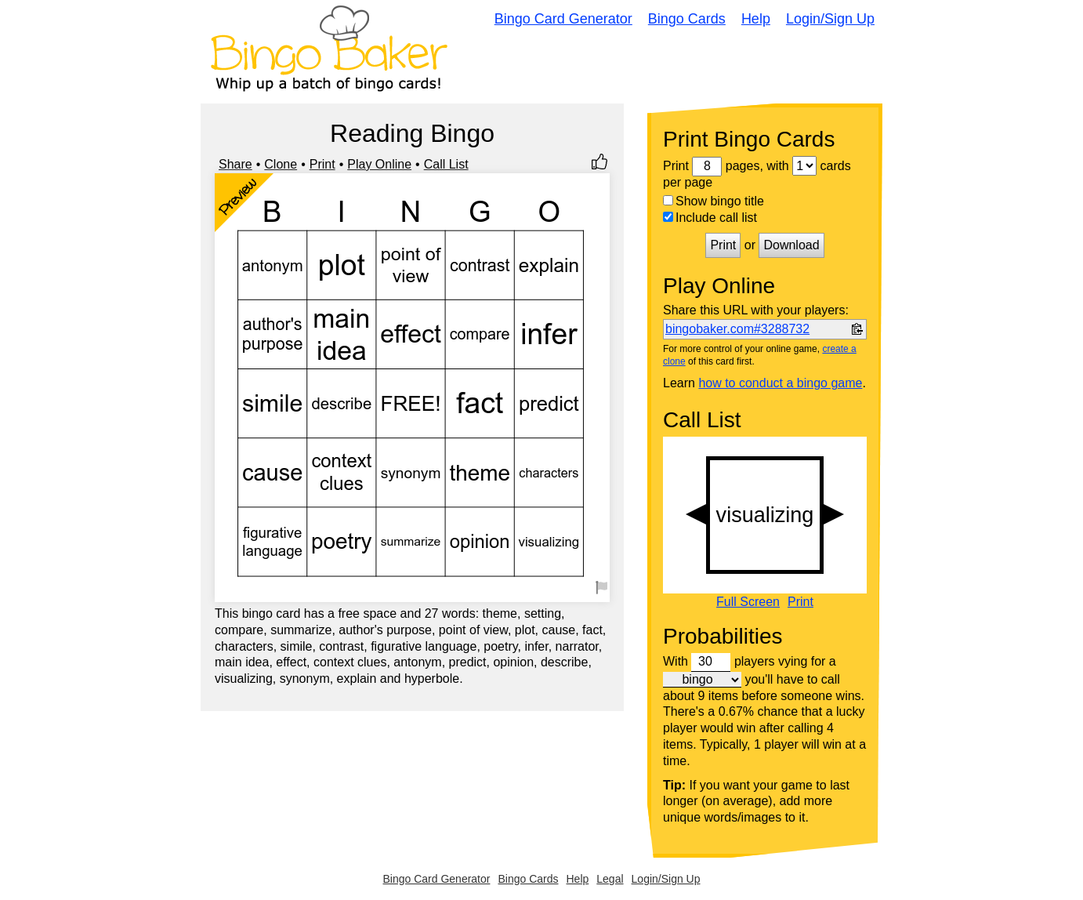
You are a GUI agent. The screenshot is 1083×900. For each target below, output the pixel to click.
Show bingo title (713, 201)
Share (235, 164)
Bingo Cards (687, 19)
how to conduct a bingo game (780, 383)
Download (791, 245)
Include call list (710, 217)
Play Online (379, 164)
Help (755, 19)
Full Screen (748, 602)
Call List (446, 164)
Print (322, 164)
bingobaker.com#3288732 (737, 329)
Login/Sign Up (830, 19)
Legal (609, 878)
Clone (280, 164)
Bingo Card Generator (563, 19)
